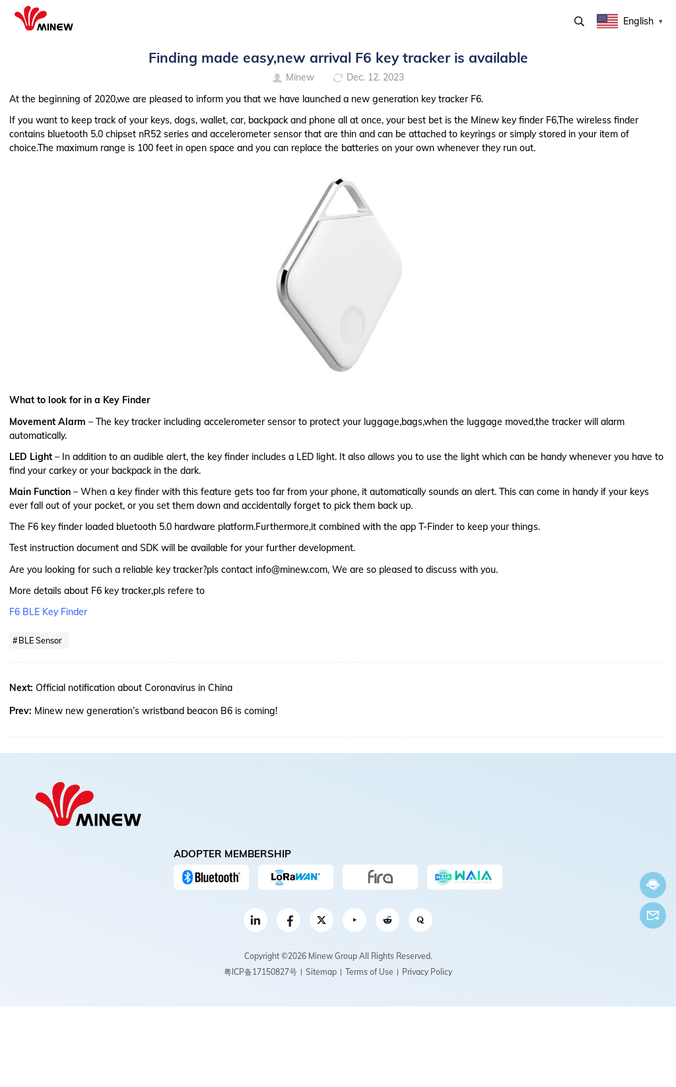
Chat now (652, 884)
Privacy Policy (427, 972)
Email (652, 915)
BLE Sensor (40, 640)
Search (579, 21)
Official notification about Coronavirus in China (134, 688)
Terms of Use (369, 972)
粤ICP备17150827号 (260, 972)
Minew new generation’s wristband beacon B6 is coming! (155, 711)
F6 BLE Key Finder (48, 612)
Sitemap (321, 972)
